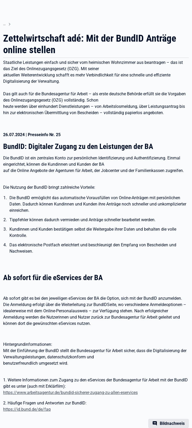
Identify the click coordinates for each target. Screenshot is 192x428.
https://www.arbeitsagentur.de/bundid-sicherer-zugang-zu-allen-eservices (70, 392)
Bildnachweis (172, 423)
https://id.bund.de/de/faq (27, 409)
